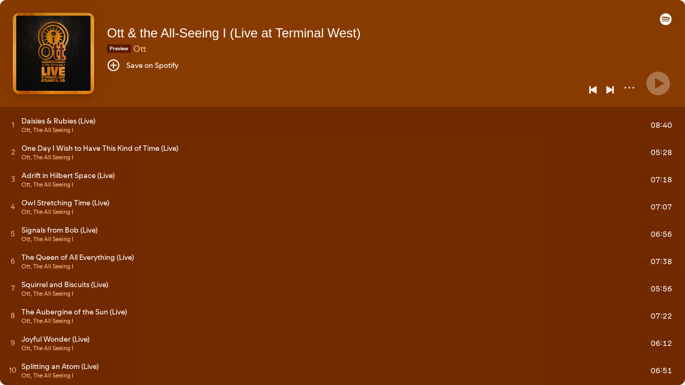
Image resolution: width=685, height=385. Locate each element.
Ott (139, 49)
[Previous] (593, 90)
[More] (629, 87)
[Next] (610, 90)
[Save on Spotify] (143, 65)
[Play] (658, 83)
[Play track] (13, 124)
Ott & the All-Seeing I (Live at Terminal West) (234, 33)
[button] (665, 22)
